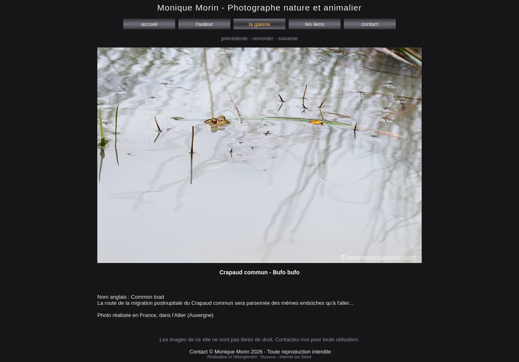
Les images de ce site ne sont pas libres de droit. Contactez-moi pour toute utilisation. (260, 339)
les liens (314, 24)
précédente (234, 38)
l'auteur (204, 24)
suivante (288, 38)
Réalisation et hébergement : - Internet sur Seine (260, 357)
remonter (262, 38)
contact (369, 24)
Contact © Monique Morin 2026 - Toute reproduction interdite (260, 352)
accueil (149, 24)
